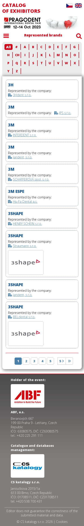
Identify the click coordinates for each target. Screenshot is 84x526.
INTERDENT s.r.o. (25, 135)
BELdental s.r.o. (24, 317)
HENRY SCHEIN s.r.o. (27, 223)
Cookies (62, 522)
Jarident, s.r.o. (22, 157)
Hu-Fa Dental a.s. (25, 201)
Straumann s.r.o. (25, 246)
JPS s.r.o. (65, 113)
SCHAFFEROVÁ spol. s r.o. (31, 179)
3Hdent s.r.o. (22, 95)
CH (17, 55)
